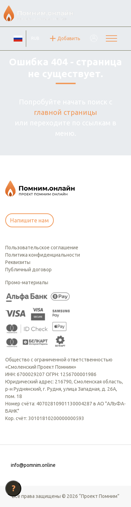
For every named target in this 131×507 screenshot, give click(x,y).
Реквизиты (17, 262)
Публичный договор (28, 269)
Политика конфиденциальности (42, 255)
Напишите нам (29, 220)
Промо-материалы (26, 282)
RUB (35, 38)
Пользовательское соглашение (41, 247)
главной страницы (65, 112)
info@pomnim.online (33, 465)
